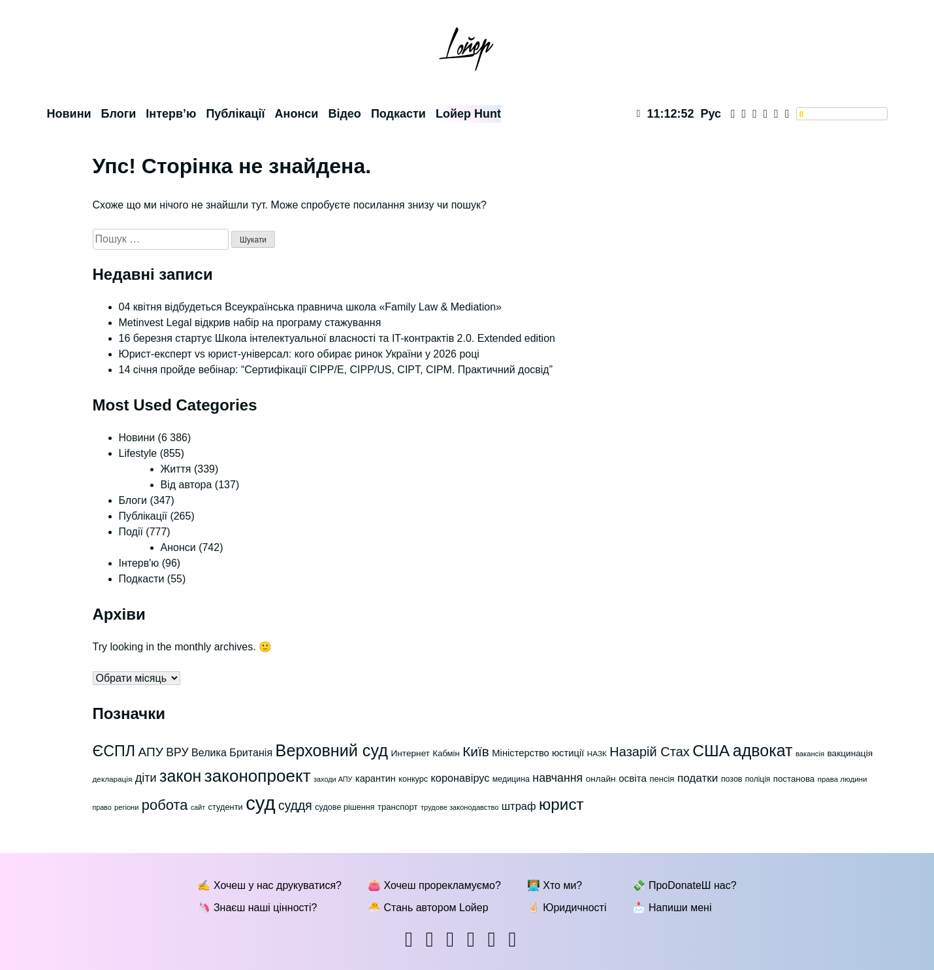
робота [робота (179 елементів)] (165, 805)
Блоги (119, 113)
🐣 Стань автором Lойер (428, 907)
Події (131, 531)
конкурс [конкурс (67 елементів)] (413, 779)
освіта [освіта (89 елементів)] (633, 778)
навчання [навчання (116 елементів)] (557, 777)
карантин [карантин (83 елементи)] (375, 778)
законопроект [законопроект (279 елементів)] (257, 776)
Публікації (235, 113)
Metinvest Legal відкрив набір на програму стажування (250, 322)
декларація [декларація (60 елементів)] (113, 779)
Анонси (297, 113)
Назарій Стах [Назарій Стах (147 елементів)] (649, 751)
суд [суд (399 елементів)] (260, 803)
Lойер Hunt (468, 113)
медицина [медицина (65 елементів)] (511, 779)
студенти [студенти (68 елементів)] (225, 807)
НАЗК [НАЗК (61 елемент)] (597, 753)
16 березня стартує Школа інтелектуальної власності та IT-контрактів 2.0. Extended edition (337, 338)
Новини (69, 113)
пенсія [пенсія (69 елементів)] (661, 779)
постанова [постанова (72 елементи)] (793, 779)
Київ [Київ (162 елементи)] (475, 751)
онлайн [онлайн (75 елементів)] (601, 779)
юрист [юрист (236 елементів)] (561, 804)
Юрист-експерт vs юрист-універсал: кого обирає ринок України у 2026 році (299, 354)
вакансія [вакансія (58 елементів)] (810, 754)
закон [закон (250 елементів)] (180, 776)
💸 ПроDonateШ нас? (684, 885)
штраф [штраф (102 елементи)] (519, 806)
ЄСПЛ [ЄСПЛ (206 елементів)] (114, 751)
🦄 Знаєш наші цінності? (257, 907)
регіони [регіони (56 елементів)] (126, 807)
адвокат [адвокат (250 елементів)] (763, 750)
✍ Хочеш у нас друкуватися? (269, 885)
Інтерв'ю (139, 563)
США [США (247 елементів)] (711, 751)
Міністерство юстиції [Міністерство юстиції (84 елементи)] (538, 753)
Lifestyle (138, 453)
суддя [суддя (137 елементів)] (295, 805)
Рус (710, 113)
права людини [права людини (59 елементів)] (842, 779)
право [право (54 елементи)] (102, 807)
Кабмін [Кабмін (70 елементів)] (446, 753)
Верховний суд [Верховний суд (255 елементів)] (332, 750)
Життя (176, 469)
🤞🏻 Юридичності (567, 907)
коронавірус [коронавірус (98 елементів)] (460, 778)
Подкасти (398, 113)
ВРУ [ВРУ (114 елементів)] (177, 752)
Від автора (186, 484)
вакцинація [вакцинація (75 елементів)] (850, 753)
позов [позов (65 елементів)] (731, 779)
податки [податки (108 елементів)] (697, 777)
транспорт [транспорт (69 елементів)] (397, 807)
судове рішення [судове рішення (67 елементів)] (344, 807)
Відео (344, 113)
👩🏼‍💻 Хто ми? (554, 885)
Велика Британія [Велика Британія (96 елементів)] (231, 752)
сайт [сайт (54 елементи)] (198, 807)
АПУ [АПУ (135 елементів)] (150, 752)
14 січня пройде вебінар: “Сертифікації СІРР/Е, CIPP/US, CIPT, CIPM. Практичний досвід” (336, 369)
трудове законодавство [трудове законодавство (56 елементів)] (459, 807)
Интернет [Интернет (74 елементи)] (410, 753)
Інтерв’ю (171, 113)
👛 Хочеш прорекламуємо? (434, 885)
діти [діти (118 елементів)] (146, 777)
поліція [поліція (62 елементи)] (757, 779)
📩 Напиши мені (671, 907)
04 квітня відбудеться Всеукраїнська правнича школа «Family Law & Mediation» (310, 306)
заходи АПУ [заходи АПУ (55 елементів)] (333, 779)
